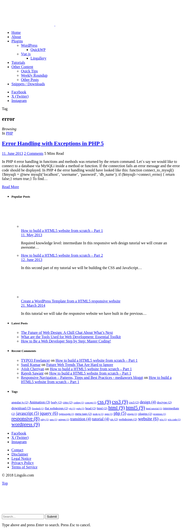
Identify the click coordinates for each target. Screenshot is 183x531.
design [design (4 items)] (148, 402)
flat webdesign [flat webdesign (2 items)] (56, 408)
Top (5, 483)
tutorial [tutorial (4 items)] (100, 419)
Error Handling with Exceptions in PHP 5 (53, 143)
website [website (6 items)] (148, 418)
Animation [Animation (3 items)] (39, 402)
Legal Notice (21, 458)
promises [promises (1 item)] (159, 414)
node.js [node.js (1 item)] (98, 414)
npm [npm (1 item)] (109, 414)
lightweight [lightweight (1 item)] (66, 414)
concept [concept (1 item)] (91, 402)
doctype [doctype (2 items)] (164, 402)
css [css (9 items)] (104, 402)
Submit (52, 516)
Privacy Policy (22, 463)
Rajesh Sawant (32, 373)
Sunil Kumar (31, 365)
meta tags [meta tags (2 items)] (83, 414)
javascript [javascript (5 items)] (27, 413)
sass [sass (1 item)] (53, 419)
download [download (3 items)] (21, 408)
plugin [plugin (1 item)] (132, 414)
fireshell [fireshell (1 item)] (38, 408)
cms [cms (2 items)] (68, 402)
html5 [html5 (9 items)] (135, 408)
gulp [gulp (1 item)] (80, 408)
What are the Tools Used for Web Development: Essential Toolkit (71, 337)
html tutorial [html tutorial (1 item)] (154, 408)
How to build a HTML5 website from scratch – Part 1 (62, 231)
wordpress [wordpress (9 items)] (25, 424)
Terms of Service (24, 467)
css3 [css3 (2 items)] (134, 402)
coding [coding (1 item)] (79, 402)
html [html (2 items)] (102, 408)
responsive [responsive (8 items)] (25, 418)
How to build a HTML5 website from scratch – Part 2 (62, 255)
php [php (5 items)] (120, 413)
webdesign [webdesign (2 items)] (128, 419)
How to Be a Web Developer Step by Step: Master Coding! (66, 341)
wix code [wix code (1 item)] (174, 419)
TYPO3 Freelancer (35, 360)
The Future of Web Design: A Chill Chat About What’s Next (67, 333)
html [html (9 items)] (116, 408)
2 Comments (33, 153)
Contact (17, 450)
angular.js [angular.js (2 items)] (19, 402)
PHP (9, 133)
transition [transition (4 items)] (80, 419)
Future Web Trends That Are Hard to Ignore (79, 365)
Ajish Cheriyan (32, 369)
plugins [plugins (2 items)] (145, 414)
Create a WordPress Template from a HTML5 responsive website (70, 301)
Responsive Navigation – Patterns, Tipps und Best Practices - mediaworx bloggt (82, 378)
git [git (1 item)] (72, 408)
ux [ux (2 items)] (114, 419)
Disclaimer (19, 454)
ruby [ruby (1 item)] (45, 419)
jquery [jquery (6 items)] (49, 413)
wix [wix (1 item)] (163, 419)
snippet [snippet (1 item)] (63, 419)
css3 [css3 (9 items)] (120, 402)
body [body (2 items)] (56, 402)
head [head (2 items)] (90, 408)
